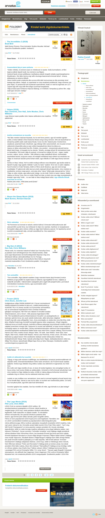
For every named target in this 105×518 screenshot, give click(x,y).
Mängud (85, 116)
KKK (18, 512)
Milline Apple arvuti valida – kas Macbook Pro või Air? (91, 356)
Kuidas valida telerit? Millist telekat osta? (89, 227)
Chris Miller (19, 404)
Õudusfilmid (89, 99)
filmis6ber (11, 266)
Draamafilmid (89, 91)
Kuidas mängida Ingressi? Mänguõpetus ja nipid (89, 297)
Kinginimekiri (85, 208)
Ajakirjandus (86, 118)
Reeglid (7, 512)
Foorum (81, 179)
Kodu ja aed (84, 142)
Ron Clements (11, 112)
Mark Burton (10, 199)
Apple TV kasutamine (87, 310)
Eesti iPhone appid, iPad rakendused (88, 306)
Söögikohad (6, 19)
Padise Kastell (84, 57)
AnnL (20, 389)
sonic (82, 59)
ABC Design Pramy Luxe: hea (88, 173)
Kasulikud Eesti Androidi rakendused (89, 283)
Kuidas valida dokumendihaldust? (91, 325)
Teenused (87, 19)
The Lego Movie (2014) (17, 402)
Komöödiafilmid (90, 89)
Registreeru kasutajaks (58, 6)
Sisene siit (91, 1)
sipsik (10, 348)
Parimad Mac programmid (89, 322)
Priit (9, 53)
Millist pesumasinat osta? (89, 261)
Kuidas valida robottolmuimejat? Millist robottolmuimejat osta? (91, 265)
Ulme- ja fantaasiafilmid (92, 95)
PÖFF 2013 (88, 87)
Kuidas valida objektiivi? (88, 252)
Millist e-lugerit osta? (87, 223)
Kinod (84, 122)
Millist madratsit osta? (88, 313)
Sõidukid (43, 19)
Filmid (23, 34)
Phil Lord (9, 404)
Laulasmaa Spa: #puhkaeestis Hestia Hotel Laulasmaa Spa (88, 161)
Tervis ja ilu (52, 19)
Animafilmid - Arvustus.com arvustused (14, 4)
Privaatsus (23, 512)
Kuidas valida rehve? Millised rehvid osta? (90, 218)
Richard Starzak (24, 199)
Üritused (85, 114)
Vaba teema (84, 193)
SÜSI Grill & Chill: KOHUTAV (88, 167)
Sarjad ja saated (87, 104)
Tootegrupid (83, 73)
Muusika (85, 108)
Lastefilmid (88, 101)
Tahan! (66, 59)
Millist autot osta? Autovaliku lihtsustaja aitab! (90, 271)
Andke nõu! (84, 184)
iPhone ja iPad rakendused (89, 301)
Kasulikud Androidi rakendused (91, 278)
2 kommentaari (11, 102)
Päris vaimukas (13, 222)
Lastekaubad (63, 19)
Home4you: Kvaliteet (85, 170)
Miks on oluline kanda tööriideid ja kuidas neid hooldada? (91, 361)
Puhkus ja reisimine (87, 145)
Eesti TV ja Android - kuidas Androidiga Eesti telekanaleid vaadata (90, 289)
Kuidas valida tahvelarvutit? (89, 243)
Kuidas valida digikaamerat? (90, 249)
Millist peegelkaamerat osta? (90, 258)
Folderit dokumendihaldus (16, 486)
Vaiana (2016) (13, 110)
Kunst (84, 112)
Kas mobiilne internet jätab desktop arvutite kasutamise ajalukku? (90, 345)
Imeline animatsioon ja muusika (19, 135)
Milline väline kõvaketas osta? (90, 316)
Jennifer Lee (21, 301)
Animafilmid (31, 34)
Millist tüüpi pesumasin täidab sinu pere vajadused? (90, 379)
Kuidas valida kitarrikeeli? (89, 330)
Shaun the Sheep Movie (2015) (20, 197)
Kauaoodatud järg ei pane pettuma (20, 67)
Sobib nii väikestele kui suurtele (19, 357)
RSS (70, 35)
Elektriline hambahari (87, 275)
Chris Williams (19, 248)
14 (52, 475)
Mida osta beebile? (87, 319)
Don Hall (22, 112)
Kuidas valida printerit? (88, 246)
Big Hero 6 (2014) (14, 246)
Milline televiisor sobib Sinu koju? (91, 351)
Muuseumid (86, 120)
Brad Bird (9, 44)
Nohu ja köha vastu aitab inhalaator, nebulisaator (88, 213)
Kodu (72, 19)
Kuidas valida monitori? (88, 231)
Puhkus (79, 19)
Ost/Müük (84, 187)
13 (46, 475)
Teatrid (84, 124)
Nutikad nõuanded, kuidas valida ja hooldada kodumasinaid (91, 373)
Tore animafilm (12, 275)
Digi (25, 19)
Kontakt (13, 512)
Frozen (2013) (13, 299)
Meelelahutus (17, 19)
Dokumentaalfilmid (90, 93)
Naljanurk (84, 190)
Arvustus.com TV (86, 205)
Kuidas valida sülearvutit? (89, 240)
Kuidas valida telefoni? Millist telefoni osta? (90, 236)
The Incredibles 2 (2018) (17, 42)
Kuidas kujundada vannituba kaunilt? (90, 367)
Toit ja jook (33, 19)
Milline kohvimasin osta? (89, 328)
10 (34, 58)
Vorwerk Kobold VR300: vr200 (88, 165)
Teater (84, 110)
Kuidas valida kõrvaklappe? (89, 255)
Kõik (6, 34)
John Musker (32, 112)
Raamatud (85, 106)
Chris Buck (10, 301)
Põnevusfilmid (89, 85)
